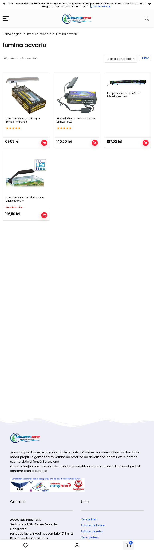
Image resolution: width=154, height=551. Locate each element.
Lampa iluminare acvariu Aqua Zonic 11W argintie (23, 120)
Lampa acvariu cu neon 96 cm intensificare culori (124, 95)
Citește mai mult (44, 215)
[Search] (147, 18)
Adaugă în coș (44, 143)
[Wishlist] (25, 545)
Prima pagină (12, 34)
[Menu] (6, 18)
